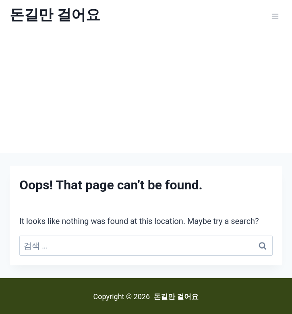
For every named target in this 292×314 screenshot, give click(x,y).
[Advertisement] (146, 92)
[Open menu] (274, 16)
